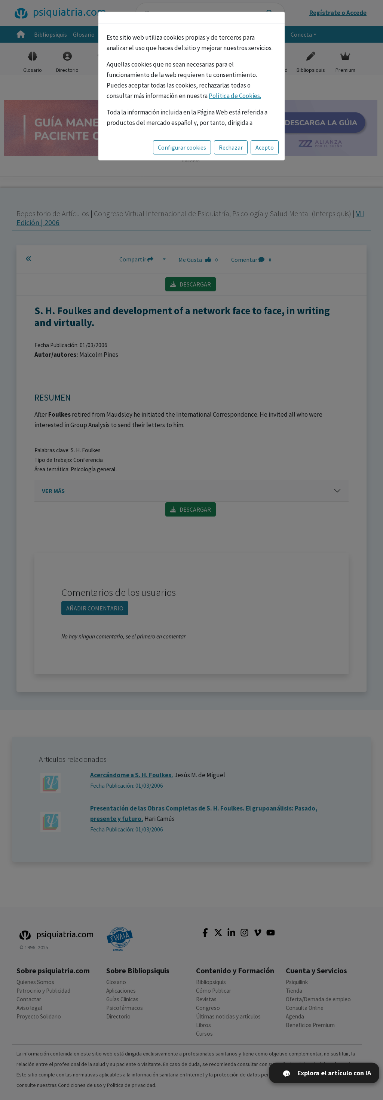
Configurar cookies (182, 147)
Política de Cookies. (235, 96)
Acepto (264, 147)
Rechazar (231, 147)
